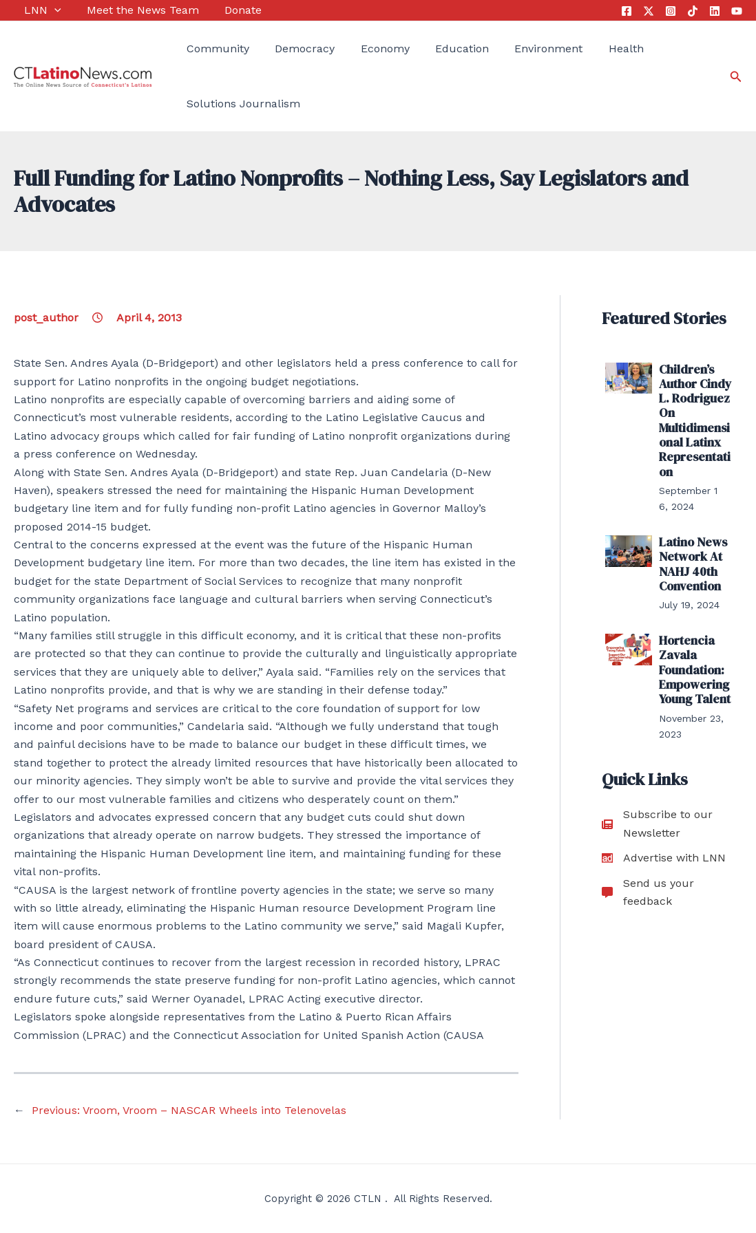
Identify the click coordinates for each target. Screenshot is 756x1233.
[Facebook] (626, 11)
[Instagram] (670, 11)
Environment (517, 48)
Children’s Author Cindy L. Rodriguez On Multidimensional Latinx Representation (695, 415)
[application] (44, 10)
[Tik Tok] (692, 11)
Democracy (289, 48)
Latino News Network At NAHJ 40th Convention (690, 549)
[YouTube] (736, 11)
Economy (363, 48)
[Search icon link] (736, 76)
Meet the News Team (127, 10)
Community (207, 48)
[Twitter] (648, 11)
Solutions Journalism (233, 103)
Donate (222, 10)
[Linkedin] (714, 11)
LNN (32, 10)
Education (436, 48)
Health (589, 48)
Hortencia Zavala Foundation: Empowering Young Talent (692, 649)
